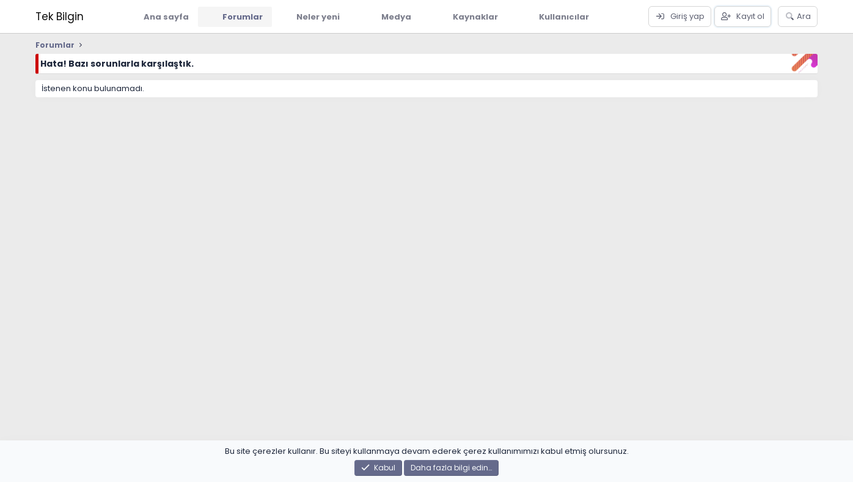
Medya (396, 17)
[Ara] (798, 16)
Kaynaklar (475, 17)
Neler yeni (318, 17)
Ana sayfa (166, 17)
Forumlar (242, 17)
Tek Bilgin (59, 16)
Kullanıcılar (564, 17)
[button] (349, 16)
